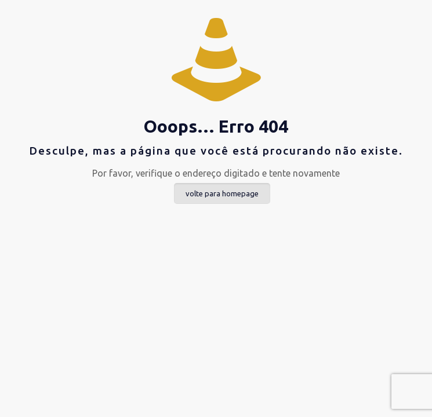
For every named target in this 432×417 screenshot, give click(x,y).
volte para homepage (222, 193)
